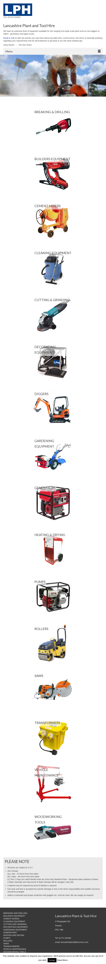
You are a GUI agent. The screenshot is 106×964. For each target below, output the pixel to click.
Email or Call (8, 38)
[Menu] (53, 51)
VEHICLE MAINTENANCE (14, 949)
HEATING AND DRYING (13, 935)
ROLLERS (7, 941)
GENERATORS (10, 932)
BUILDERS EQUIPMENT (14, 916)
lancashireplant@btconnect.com (74, 942)
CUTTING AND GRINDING (15, 924)
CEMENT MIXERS (11, 919)
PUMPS (6, 938)
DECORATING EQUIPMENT (15, 927)
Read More (62, 960)
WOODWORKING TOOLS (14, 952)
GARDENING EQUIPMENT (15, 930)
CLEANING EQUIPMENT (14, 921)
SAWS (6, 943)
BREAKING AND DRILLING (15, 913)
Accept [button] (52, 960)
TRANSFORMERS (11, 946)
